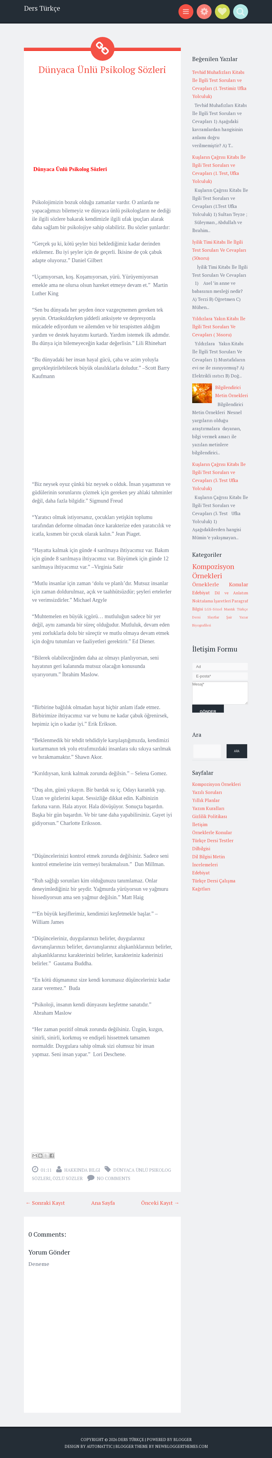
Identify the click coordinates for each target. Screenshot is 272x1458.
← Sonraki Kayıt (45, 1202)
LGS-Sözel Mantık (220, 609)
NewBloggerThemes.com (181, 1446)
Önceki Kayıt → (160, 1202)
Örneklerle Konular (220, 584)
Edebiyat (201, 593)
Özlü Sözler (68, 1178)
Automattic (100, 1446)
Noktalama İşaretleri (211, 601)
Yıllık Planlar (206, 800)
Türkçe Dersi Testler (212, 840)
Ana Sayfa (103, 1202)
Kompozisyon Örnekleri (213, 571)
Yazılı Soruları (207, 792)
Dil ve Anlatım (231, 593)
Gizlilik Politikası (209, 816)
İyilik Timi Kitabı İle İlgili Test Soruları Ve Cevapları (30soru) (219, 250)
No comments (113, 1178)
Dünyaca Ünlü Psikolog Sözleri (102, 69)
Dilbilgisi (201, 848)
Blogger (182, 1439)
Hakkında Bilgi (82, 1170)
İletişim (199, 824)
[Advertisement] (102, 122)
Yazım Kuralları (208, 808)
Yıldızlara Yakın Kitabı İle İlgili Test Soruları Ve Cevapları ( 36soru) (218, 326)
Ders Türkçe (42, 8)
